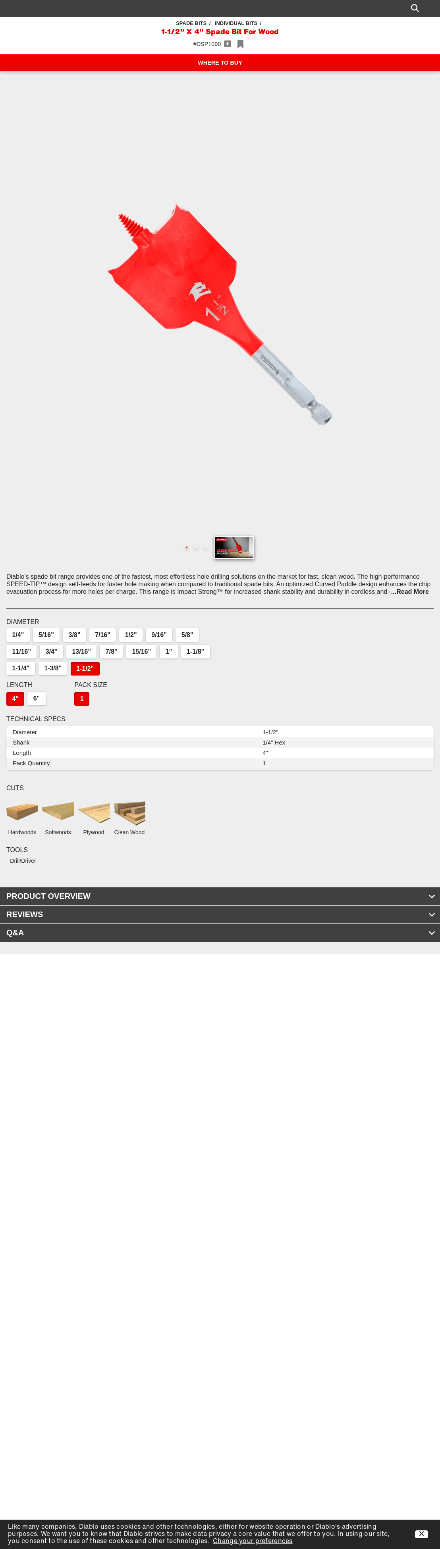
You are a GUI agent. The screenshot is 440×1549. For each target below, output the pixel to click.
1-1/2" (85, 668)
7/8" (112, 651)
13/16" (81, 651)
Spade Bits (191, 23)
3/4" (52, 651)
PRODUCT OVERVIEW (221, 896)
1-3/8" (53, 668)
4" (15, 698)
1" (169, 651)
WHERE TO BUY (220, 63)
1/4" (18, 635)
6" (36, 698)
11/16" (21, 651)
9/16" (159, 635)
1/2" (131, 635)
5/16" (46, 635)
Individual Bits (236, 23)
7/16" (102, 635)
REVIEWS (221, 914)
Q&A (221, 932)
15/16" (141, 651)
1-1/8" (195, 651)
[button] (220, 314)
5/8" (187, 635)
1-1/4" (20, 668)
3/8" (75, 635)
